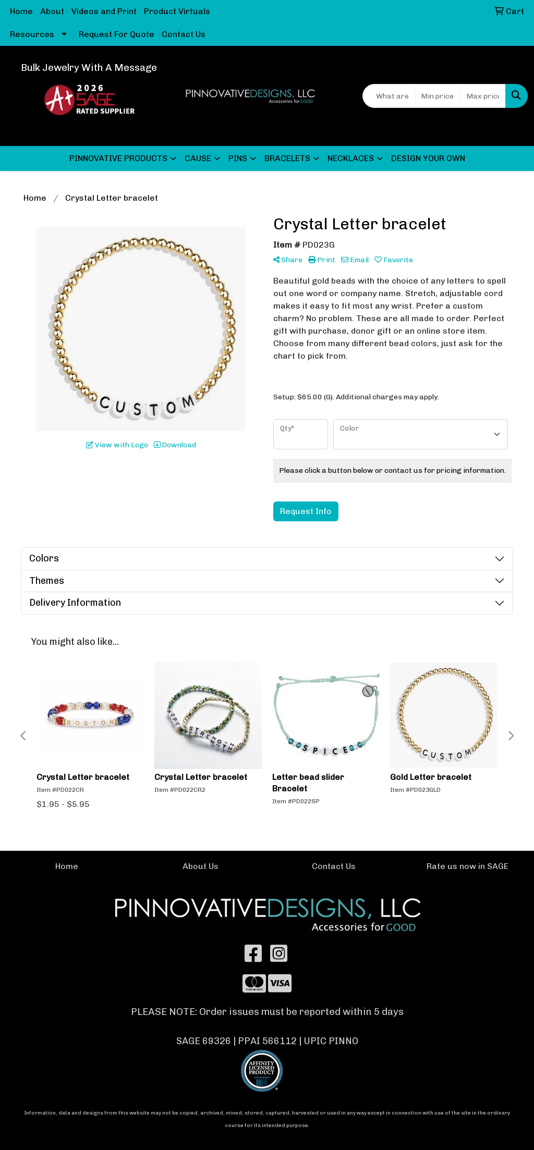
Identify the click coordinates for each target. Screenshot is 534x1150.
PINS (237, 158)
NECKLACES (350, 158)
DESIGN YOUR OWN (428, 158)
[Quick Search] (389, 96)
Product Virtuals (177, 11)
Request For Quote (116, 34)
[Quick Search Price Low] (437, 96)
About (52, 11)
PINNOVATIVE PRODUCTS (118, 158)
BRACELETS (287, 158)
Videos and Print (104, 11)
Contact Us (183, 34)
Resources (32, 34)
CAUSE (198, 158)
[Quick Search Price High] (483, 96)
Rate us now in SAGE (467, 866)
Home (21, 11)
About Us (201, 866)
